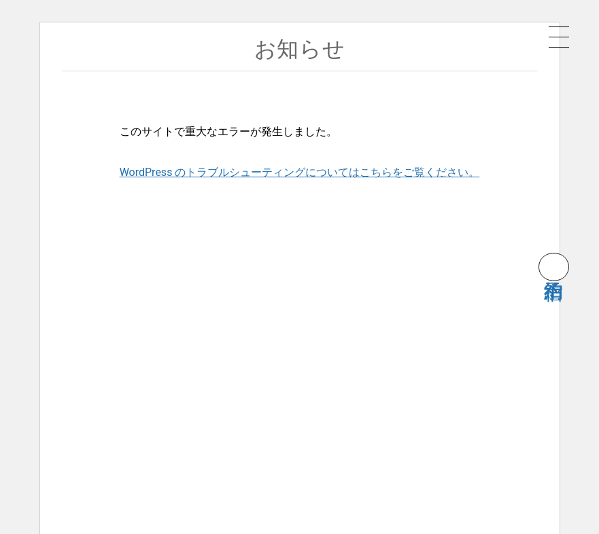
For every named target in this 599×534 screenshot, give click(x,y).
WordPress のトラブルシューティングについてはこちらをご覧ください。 (300, 172)
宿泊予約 (553, 267)
